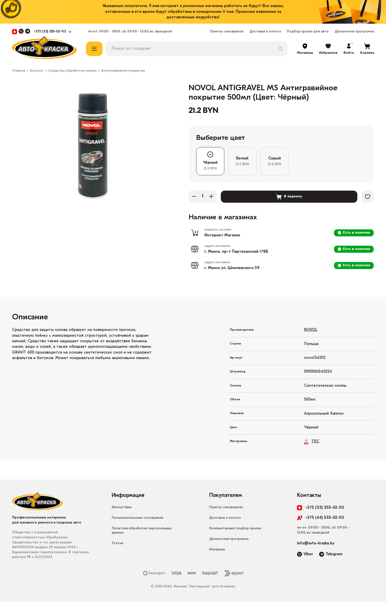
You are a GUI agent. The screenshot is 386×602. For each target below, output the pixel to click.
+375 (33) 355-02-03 (49, 31)
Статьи (117, 543)
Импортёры (122, 507)
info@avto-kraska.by (315, 544)
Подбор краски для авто (308, 31)
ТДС (311, 442)
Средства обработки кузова (72, 71)
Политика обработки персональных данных (142, 531)
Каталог (37, 71)
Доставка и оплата (265, 31)
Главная (18, 71)
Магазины (217, 550)
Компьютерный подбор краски (235, 529)
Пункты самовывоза (226, 31)
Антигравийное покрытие (123, 71)
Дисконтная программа (354, 31)
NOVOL (310, 330)
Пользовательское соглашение (137, 518)
